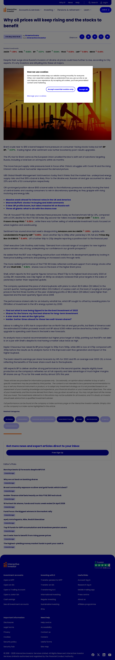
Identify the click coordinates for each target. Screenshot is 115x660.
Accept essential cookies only (60, 89)
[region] (58, 84)
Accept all (83, 89)
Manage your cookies (36, 96)
